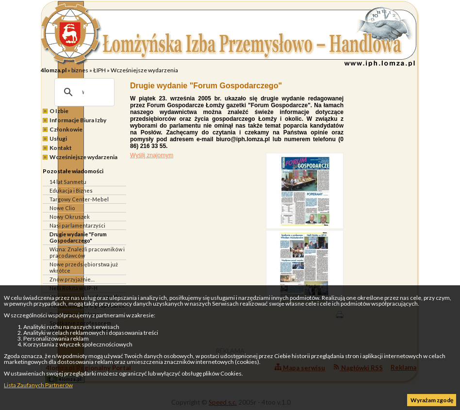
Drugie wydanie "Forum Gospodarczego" (78, 237)
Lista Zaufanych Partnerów (38, 385)
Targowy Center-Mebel (79, 199)
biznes (79, 70)
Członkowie (65, 129)
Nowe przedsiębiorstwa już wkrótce (83, 267)
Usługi (58, 138)
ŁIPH (99, 70)
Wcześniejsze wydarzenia (144, 70)
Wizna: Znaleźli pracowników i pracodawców (87, 252)
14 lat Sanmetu (67, 182)
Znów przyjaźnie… (72, 279)
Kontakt (60, 147)
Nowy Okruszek (69, 216)
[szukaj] (83, 92)
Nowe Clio (62, 208)
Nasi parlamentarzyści (77, 225)
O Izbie (58, 111)
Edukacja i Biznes (71, 190)
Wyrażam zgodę (432, 400)
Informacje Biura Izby (77, 120)
